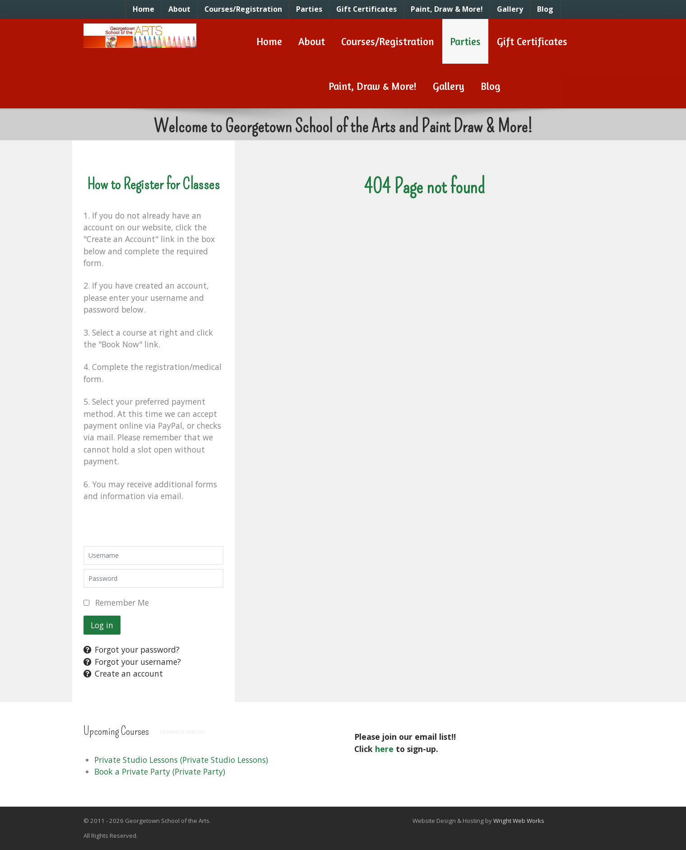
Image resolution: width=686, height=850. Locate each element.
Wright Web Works (518, 821)
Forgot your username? (132, 661)
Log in (102, 625)
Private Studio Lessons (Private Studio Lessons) (181, 759)
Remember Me (122, 602)
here (384, 748)
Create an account (123, 673)
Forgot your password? (131, 649)
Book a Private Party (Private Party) (159, 771)
